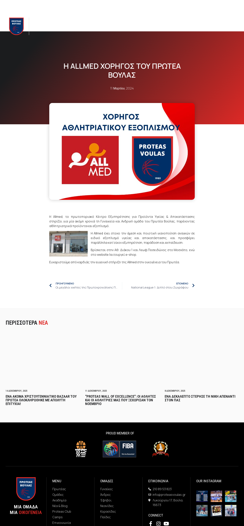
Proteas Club (128, 26)
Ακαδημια (81, 26)
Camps (146, 26)
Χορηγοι (161, 26)
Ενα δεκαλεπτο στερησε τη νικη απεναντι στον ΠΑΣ (200, 398)
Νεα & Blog (104, 26)
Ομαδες (60, 26)
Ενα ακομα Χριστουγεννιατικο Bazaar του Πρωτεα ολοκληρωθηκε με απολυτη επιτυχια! (41, 400)
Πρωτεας (41, 26)
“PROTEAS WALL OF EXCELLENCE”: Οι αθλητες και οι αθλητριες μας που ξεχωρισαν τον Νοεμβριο (120, 400)
